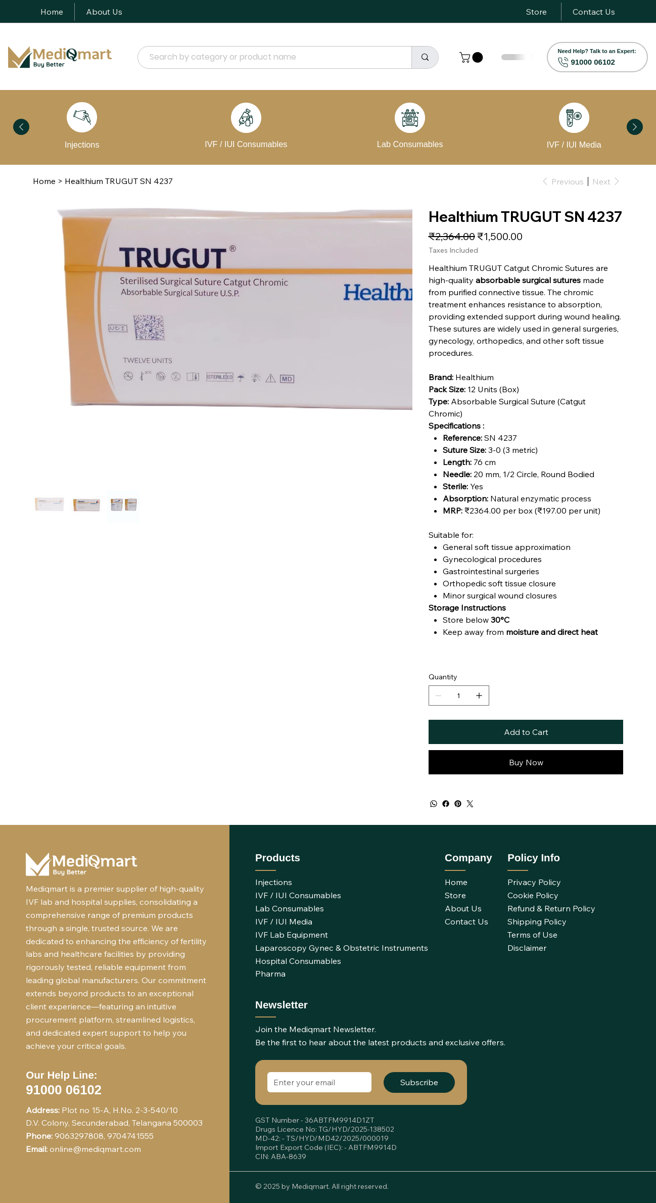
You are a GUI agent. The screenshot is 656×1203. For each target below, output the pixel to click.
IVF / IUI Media (574, 144)
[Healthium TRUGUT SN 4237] (119, 181)
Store (455, 895)
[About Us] (104, 12)
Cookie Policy (532, 895)
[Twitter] (470, 804)
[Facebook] (446, 804)
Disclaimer (527, 948)
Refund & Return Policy (551, 908)
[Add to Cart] (526, 732)
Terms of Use (532, 935)
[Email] (316, 1082)
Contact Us (466, 921)
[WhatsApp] (434, 804)
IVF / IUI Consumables (246, 144)
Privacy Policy (534, 882)
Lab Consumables (410, 144)
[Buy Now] (526, 762)
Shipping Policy (537, 921)
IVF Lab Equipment (291, 935)
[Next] (635, 127)
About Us (463, 908)
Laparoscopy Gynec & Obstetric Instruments (341, 948)
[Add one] (479, 695)
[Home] (52, 12)
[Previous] (21, 127)
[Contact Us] (594, 12)
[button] (472, 57)
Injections (82, 144)
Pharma (270, 973)
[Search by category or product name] (269, 57)
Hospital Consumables (298, 961)
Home (456, 882)
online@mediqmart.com (95, 1149)
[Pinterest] (458, 804)
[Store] (536, 12)
